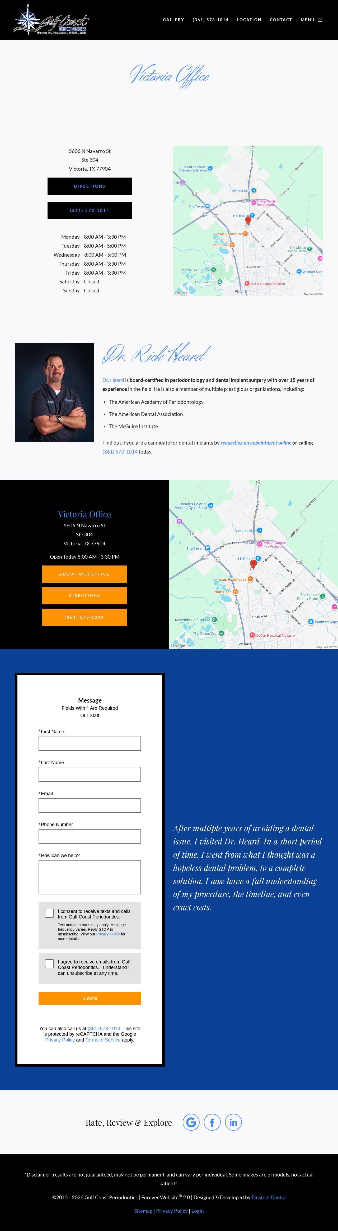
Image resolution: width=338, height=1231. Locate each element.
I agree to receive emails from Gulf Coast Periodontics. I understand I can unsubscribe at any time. (94, 967)
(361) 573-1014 (104, 1028)
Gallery (173, 20)
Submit (89, 998)
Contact (281, 20)
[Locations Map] (248, 220)
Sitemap (143, 1211)
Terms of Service (103, 1040)
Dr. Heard (113, 380)
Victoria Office (84, 513)
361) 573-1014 (121, 452)
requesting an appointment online (256, 443)
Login (197, 1211)
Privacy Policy (108, 934)
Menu (313, 20)
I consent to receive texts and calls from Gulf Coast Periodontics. (96, 925)
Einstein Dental (269, 1197)
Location (249, 20)
